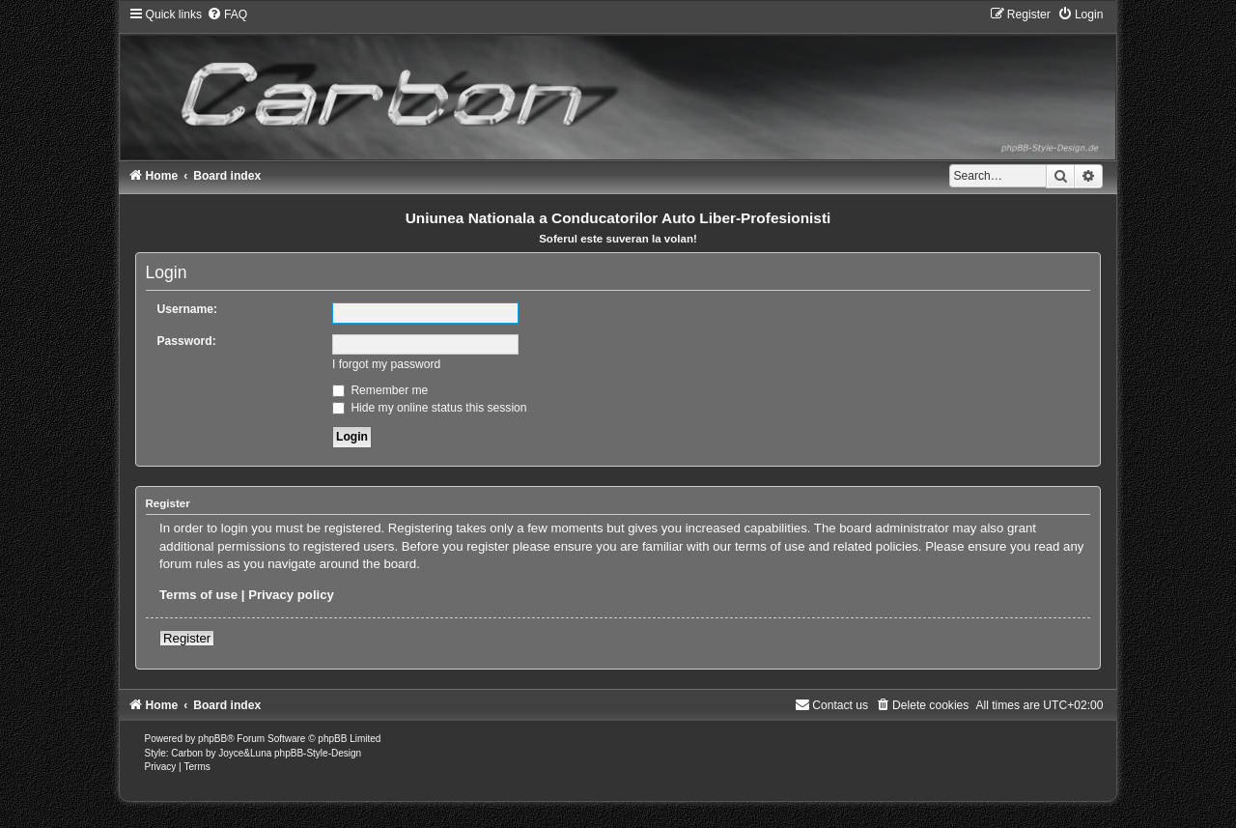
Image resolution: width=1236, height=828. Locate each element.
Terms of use (198, 594)
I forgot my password (386, 364)
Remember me (380, 390)
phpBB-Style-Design (317, 753)
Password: (186, 341)
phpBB (212, 738)
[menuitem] (227, 14)
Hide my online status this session (429, 407)
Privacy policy (291, 594)
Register (187, 638)
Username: (187, 309)
